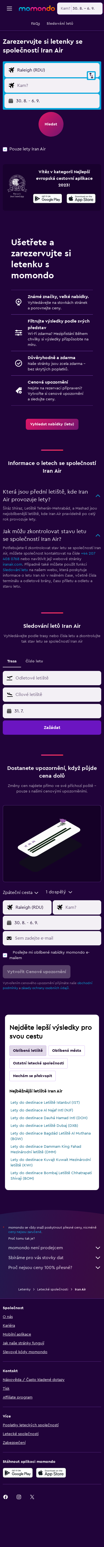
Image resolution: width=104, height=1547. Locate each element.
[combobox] (21, 63)
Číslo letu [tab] (34, 692)
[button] (9, 8)
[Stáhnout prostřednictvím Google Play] (47, 230)
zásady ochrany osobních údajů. (45, 1018)
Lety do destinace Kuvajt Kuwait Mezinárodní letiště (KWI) (51, 1193)
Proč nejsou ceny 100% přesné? (54, 1298)
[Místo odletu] (57, 90)
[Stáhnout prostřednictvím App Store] (81, 230)
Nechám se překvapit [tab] (32, 1107)
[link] (52, 455)
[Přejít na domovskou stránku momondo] (37, 8)
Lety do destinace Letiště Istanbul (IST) (45, 1133)
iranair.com (12, 595)
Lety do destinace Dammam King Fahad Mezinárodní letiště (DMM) (46, 1180)
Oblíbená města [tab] (66, 1081)
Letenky (24, 1320)
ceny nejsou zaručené (24, 1262)
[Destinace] (57, 105)
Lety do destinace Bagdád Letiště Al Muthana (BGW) (51, 1167)
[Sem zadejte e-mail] (56, 969)
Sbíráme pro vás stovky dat (54, 1288)
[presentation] (81, 229)
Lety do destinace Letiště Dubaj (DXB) (44, 1156)
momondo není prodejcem (54, 1278)
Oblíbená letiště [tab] (28, 1081)
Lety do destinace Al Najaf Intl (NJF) (42, 1141)
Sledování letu (15, 601)
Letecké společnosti (52, 1320)
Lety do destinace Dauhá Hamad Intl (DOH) (49, 1149)
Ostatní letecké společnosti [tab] (38, 1094)
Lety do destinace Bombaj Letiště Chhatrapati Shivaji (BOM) (51, 1206)
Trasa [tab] (12, 692)
